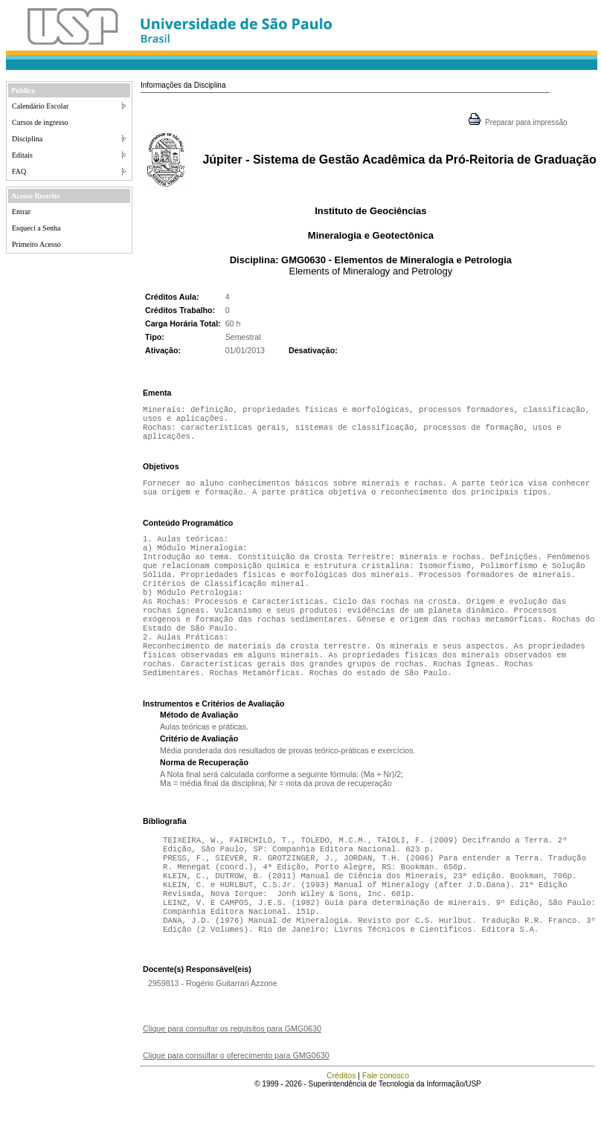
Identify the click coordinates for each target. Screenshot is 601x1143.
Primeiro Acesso (36, 244)
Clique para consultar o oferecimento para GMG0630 (236, 1104)
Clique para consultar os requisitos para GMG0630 (232, 1077)
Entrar (21, 211)
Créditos (341, 1124)
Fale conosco (385, 1124)
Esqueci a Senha (36, 228)
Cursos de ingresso (40, 122)
